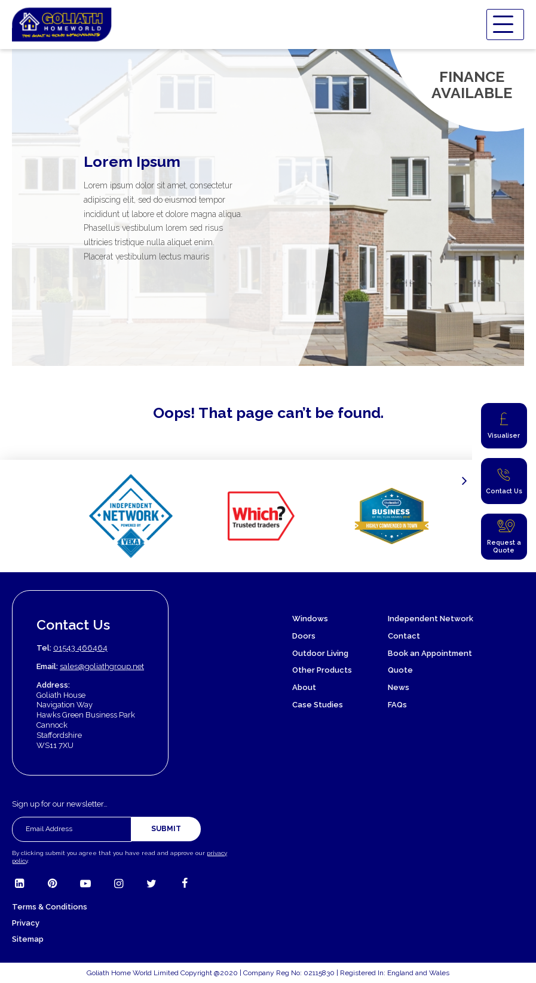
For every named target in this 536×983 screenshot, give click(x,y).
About (304, 687)
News (398, 687)
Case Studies (317, 704)
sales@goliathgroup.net (102, 666)
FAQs (397, 704)
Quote (400, 669)
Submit (166, 829)
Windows (310, 618)
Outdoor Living (320, 653)
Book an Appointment (430, 653)
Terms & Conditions (49, 906)
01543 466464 (80, 647)
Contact (404, 635)
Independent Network (430, 618)
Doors (304, 635)
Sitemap (28, 939)
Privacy (25, 922)
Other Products (322, 669)
